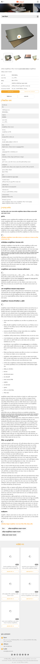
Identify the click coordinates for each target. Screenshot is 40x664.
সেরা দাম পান (10, 91)
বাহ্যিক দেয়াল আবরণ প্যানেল (9, 535)
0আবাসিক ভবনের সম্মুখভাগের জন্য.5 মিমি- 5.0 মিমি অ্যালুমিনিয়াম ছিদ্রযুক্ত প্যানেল (29, 567)
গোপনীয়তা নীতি (7, 658)
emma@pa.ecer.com (8, 651)
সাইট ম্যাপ (14, 658)
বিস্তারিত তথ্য (9, 96)
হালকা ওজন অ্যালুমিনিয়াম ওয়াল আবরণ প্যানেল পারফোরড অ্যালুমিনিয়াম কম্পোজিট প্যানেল (10, 622)
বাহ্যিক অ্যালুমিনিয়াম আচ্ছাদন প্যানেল (11, 531)
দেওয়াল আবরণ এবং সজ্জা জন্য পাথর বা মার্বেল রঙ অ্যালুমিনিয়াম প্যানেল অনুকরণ (29, 594)
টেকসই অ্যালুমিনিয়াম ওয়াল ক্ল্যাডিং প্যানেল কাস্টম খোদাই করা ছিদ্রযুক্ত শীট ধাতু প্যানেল (10, 567)
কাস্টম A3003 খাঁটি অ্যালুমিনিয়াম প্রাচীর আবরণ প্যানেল (10, 594)
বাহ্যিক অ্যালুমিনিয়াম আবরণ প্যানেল (17, 528)
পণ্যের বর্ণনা (26, 96)
